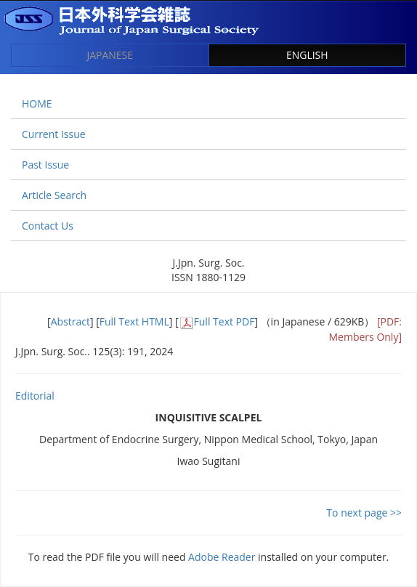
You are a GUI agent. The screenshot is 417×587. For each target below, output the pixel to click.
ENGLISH (307, 55)
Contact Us (47, 225)
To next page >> (364, 512)
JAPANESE (109, 55)
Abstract (70, 321)
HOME (37, 103)
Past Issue (45, 164)
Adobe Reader (221, 557)
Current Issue (54, 134)
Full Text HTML (134, 321)
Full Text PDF (224, 321)
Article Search (54, 195)
